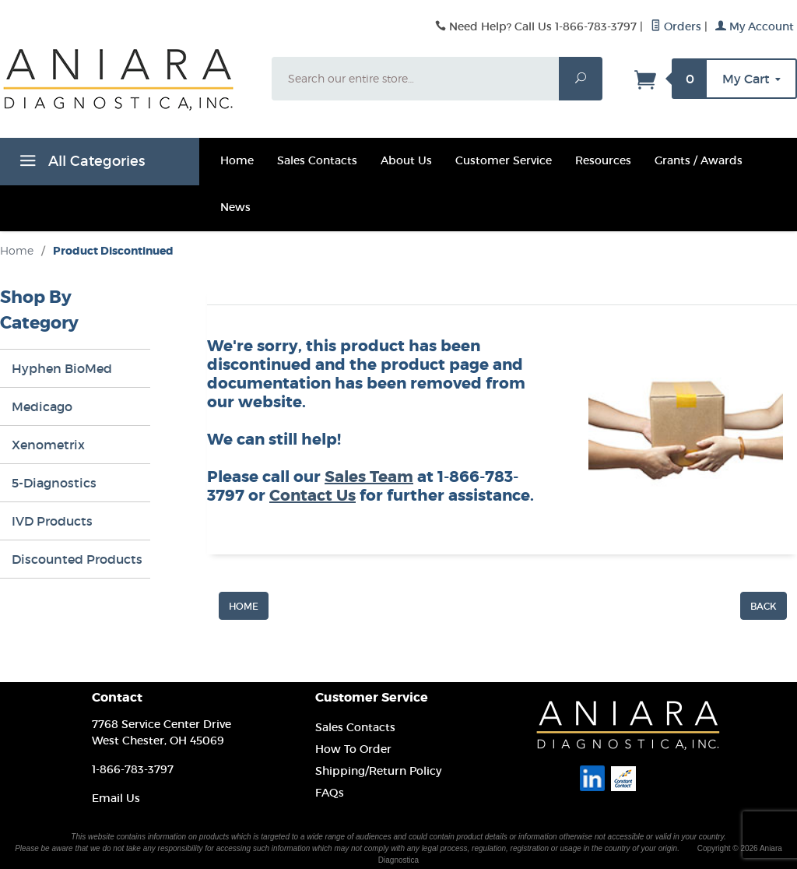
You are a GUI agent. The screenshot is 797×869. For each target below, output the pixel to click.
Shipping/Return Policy (378, 771)
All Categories (80, 163)
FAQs (329, 793)
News (235, 207)
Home (237, 160)
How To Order (353, 749)
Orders (676, 26)
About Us (406, 160)
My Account (754, 26)
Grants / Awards (699, 160)
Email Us (116, 798)
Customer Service (503, 160)
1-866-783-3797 (133, 769)
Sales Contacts (317, 160)
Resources (603, 160)
